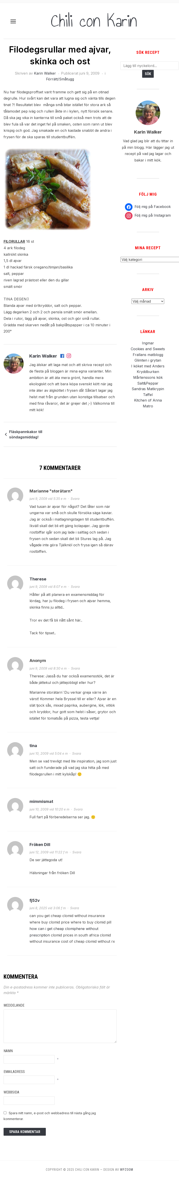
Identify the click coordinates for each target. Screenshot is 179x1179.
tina (33, 745)
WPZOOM (126, 1169)
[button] (13, 21)
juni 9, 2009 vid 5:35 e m (47, 498)
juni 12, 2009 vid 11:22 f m (48, 852)
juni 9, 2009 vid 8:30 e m (48, 668)
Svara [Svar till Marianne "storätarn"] (75, 498)
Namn (8, 1051)
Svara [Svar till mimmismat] (78, 809)
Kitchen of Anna (148, 400)
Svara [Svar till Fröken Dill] (76, 852)
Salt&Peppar (147, 383)
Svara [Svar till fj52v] (74, 908)
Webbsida (11, 1092)
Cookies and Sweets (148, 349)
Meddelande (14, 1005)
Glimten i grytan (148, 360)
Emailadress (14, 1072)
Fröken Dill (39, 844)
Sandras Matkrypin (148, 389)
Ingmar (148, 343)
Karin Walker (45, 73)
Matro (148, 406)
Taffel (148, 394)
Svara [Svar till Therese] (75, 586)
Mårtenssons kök (148, 377)
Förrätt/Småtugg (60, 79)
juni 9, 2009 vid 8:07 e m (47, 586)
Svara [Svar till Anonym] (75, 668)
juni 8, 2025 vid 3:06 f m (47, 908)
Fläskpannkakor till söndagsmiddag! (25, 434)
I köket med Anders (147, 366)
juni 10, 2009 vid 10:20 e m (49, 809)
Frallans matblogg (148, 354)
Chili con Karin (94, 20)
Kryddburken (148, 371)
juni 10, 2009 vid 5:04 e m (48, 753)
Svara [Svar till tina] (76, 753)
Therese (37, 579)
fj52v (34, 900)
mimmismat (41, 801)
